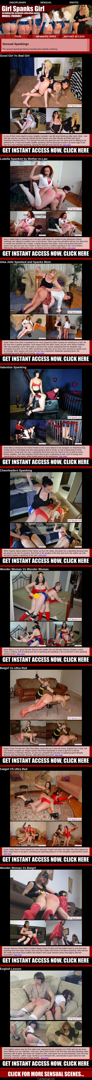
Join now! (67, 145)
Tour (17, 36)
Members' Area (46, 36)
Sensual (46, 2)
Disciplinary (17, 2)
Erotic (74, 2)
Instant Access (74, 36)
